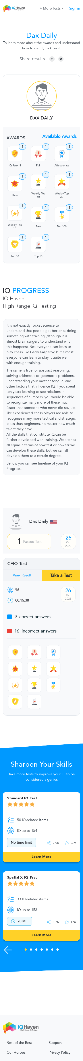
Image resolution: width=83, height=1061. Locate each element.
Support (55, 1043)
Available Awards (59, 136)
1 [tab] (25, 950)
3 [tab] (36, 950)
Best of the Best (19, 1043)
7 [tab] (57, 950)
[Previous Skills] (8, 950)
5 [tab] (47, 950)
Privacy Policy (59, 1052)
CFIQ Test (17, 563)
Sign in (74, 8)
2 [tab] (31, 950)
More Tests (52, 8)
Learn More (41, 857)
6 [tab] (52, 950)
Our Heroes (16, 1052)
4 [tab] (41, 950)
